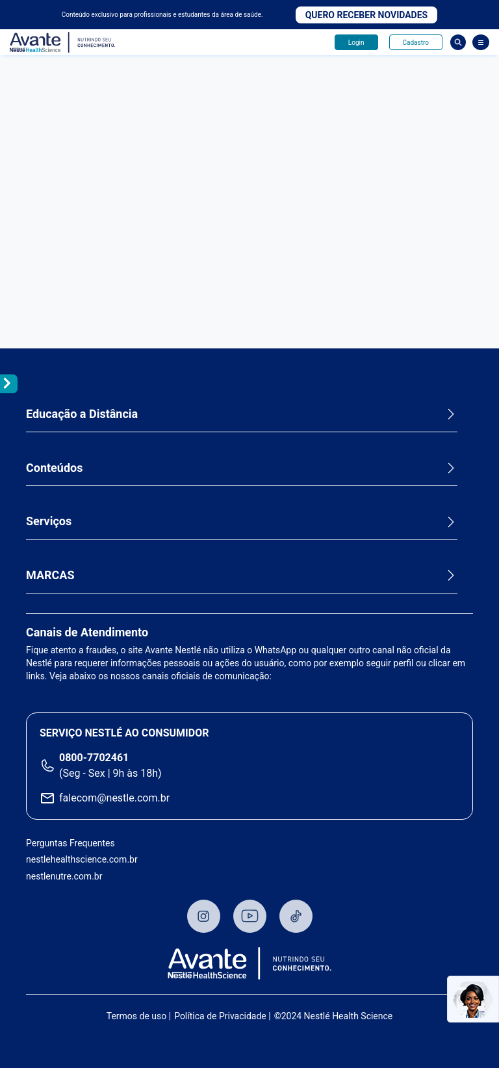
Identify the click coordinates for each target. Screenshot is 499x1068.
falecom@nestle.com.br (114, 798)
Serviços (48, 521)
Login (356, 42)
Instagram (203, 916)
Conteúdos (54, 468)
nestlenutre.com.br (64, 876)
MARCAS (50, 575)
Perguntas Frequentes (70, 843)
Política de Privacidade (220, 1016)
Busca (458, 42)
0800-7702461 (94, 757)
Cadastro (416, 42)
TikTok (296, 916)
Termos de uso (137, 1016)
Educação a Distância (82, 414)
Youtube (249, 916)
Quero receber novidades (366, 15)
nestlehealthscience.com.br (82, 859)
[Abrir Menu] (480, 42)
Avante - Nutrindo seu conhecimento (63, 42)
